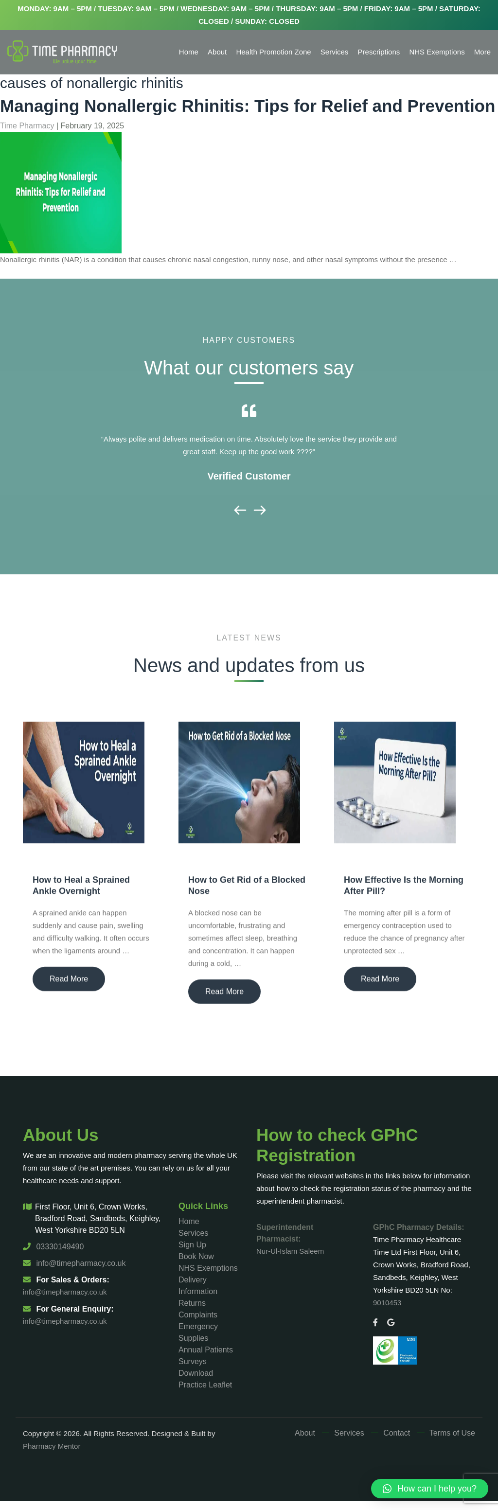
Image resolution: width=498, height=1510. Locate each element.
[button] (429, 1488)
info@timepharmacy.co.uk (74, 1263)
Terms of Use (452, 1433)
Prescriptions (379, 52)
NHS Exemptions (436, 52)
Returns (192, 1303)
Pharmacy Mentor (51, 1446)
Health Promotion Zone (273, 52)
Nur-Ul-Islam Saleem (290, 1251)
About (217, 52)
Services (334, 52)
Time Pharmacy (27, 126)
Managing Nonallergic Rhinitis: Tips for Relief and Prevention (247, 105)
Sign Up (192, 1245)
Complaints (197, 1315)
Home (188, 52)
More (482, 52)
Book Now (196, 1256)
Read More (69, 983)
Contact (396, 1433)
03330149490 (53, 1247)
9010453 (387, 1302)
